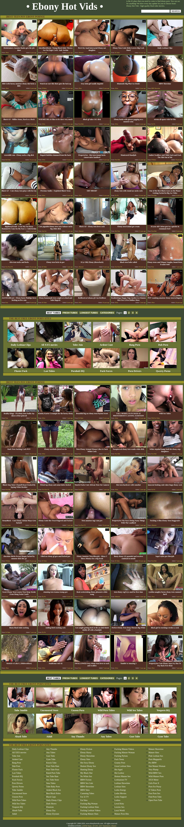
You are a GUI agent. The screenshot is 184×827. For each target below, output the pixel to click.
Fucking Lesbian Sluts (89, 807)
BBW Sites (85, 790)
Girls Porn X (154, 783)
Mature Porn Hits (121, 814)
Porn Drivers (135, 370)
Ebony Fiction (86, 749)
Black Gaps (51, 797)
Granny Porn (119, 763)
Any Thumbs (78, 735)
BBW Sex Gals (86, 783)
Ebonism (50, 807)
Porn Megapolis (155, 759)
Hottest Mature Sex (122, 776)
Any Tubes (106, 735)
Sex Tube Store (52, 780)
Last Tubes (49, 370)
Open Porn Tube (155, 800)
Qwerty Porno (163, 370)
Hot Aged (118, 769)
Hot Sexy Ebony (87, 763)
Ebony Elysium (52, 814)
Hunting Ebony (86, 769)
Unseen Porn (78, 709)
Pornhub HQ (78, 370)
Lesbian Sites (120, 787)
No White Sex (86, 776)
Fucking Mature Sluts (89, 814)
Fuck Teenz (119, 759)
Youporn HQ (163, 709)
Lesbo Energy (120, 790)
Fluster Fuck (21, 370)
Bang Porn (135, 343)
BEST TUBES (53, 313)
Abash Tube (21, 735)
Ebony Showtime (87, 756)
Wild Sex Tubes (135, 709)
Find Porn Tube (155, 797)
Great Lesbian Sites (122, 766)
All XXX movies (49, 343)
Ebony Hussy (85, 752)
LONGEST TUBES (89, 313)
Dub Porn (163, 343)
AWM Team (87, 826)
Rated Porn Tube (53, 773)
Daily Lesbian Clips (21, 343)
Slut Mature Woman (157, 766)
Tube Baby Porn (53, 787)
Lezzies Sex (119, 807)
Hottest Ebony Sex (88, 766)
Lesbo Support (120, 797)
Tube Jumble (21, 709)
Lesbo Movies (120, 793)
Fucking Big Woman (89, 804)
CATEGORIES (107, 313)
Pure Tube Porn (52, 769)
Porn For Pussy (155, 787)
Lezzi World (119, 810)
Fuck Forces (106, 370)
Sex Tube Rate (52, 776)
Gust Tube (135, 735)
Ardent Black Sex (53, 790)
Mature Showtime (156, 749)
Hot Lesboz (119, 773)
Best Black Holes (53, 793)
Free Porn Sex (154, 793)
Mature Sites (154, 752)
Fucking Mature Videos (124, 749)
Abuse (113, 826)
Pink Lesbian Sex (156, 756)
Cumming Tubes (87, 793)
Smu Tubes (51, 783)
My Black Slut (86, 773)
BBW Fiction (85, 780)
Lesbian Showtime (122, 783)
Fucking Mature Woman (124, 752)
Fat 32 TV (84, 797)
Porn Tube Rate (52, 766)
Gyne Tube (163, 735)
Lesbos (117, 800)
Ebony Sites (85, 759)
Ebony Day (51, 810)
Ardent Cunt (106, 343)
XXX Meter (153, 780)
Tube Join (78, 343)
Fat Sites (84, 800)
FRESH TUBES (70, 313)
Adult (49, 735)
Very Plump (153, 769)
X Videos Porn (155, 790)
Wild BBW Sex (155, 773)
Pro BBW (153, 763)
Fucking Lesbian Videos (90, 810)
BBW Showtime (87, 787)
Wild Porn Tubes (106, 709)
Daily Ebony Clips (54, 800)
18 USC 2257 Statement (101, 826)
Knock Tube (51, 763)
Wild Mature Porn (156, 776)
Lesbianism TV (120, 780)
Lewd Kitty (119, 804)
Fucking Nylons (121, 756)
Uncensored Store (49, 709)
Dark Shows (51, 804)
